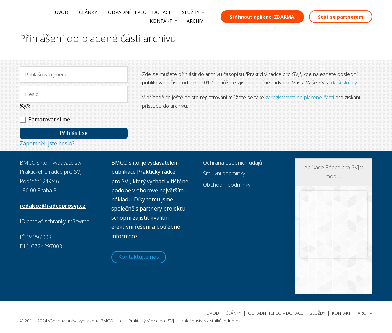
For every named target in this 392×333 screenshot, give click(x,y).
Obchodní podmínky (226, 184)
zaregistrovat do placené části (299, 97)
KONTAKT (161, 21)
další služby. (344, 82)
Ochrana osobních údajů (232, 162)
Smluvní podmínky (224, 173)
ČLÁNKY (88, 12)
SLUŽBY (190, 12)
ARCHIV (195, 21)
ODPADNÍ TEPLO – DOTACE (139, 12)
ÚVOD (61, 12)
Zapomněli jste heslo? (47, 143)
